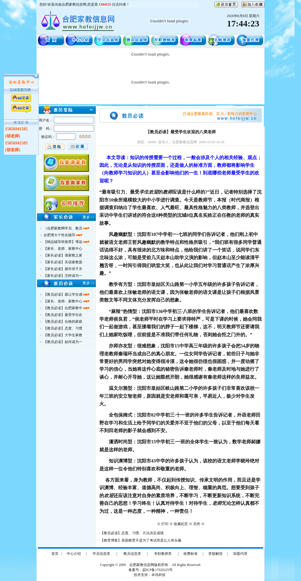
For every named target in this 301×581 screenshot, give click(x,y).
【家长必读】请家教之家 (63, 255)
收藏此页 (181, 524)
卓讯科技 (158, 575)
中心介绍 (74, 554)
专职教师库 (163, 554)
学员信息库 (101, 554)
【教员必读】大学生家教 (63, 335)
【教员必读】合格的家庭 (63, 321)
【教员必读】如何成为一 (63, 342)
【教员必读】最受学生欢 (63, 315)
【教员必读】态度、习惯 (63, 328)
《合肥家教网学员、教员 (63, 228)
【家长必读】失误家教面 (63, 262)
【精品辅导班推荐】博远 (63, 242)
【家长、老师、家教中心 (63, 249)
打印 (164, 524)
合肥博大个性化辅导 (60, 235)
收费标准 (190, 554)
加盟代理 (240, 554)
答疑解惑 (215, 554)
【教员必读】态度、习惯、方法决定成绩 (132, 533)
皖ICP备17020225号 (158, 570)
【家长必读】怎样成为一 (63, 276)
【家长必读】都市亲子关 (63, 269)
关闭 (196, 524)
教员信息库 (132, 554)
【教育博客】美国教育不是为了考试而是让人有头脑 (140, 540)
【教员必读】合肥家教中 (63, 308)
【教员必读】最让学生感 (63, 294)
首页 (54, 554)
